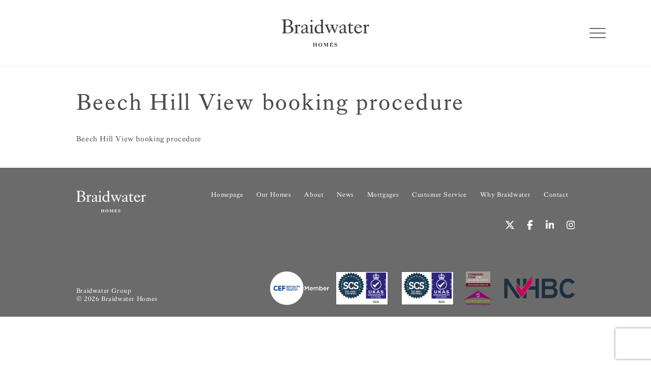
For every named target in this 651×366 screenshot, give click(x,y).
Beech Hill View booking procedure (138, 138)
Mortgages (383, 195)
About (313, 195)
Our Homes (273, 195)
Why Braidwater (505, 195)
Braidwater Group (104, 291)
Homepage (227, 195)
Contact (556, 195)
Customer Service (439, 195)
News (345, 195)
